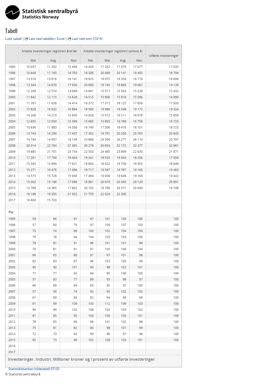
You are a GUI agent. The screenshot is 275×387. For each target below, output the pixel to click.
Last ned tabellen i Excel (47, 38)
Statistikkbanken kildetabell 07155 (33, 369)
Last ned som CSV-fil (87, 38)
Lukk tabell (13, 38)
